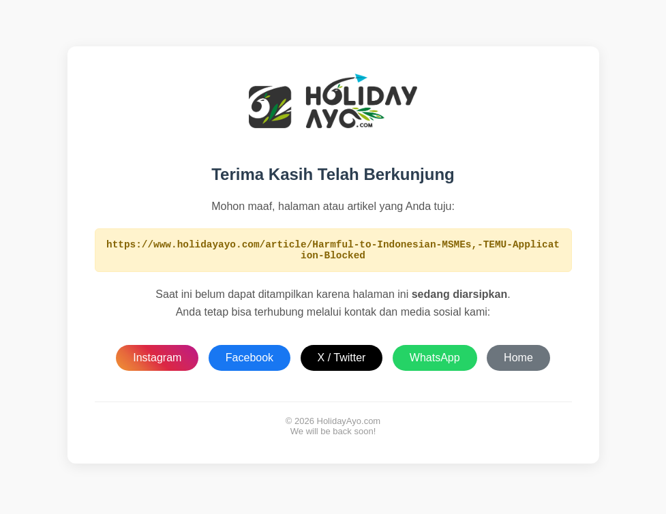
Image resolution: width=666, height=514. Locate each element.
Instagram (157, 361)
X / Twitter (342, 361)
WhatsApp (435, 361)
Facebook (249, 361)
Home (518, 361)
